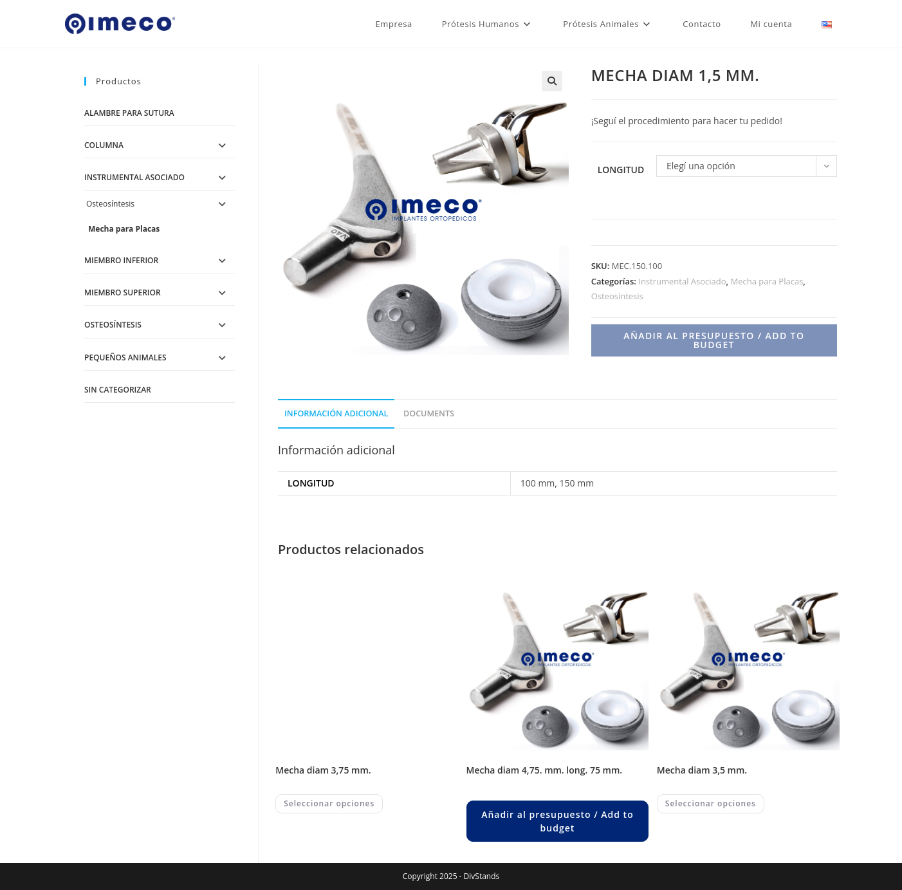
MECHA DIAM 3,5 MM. (702, 770)
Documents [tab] (428, 413)
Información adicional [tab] (336, 413)
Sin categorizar (117, 389)
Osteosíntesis (617, 296)
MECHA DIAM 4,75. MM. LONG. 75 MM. (544, 770)
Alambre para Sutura (129, 112)
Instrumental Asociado (682, 281)
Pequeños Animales (125, 357)
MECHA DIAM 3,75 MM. (323, 770)
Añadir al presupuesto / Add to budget (713, 340)
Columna (104, 145)
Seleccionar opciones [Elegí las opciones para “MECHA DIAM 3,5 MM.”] (710, 803)
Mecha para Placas (766, 281)
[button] (552, 81)
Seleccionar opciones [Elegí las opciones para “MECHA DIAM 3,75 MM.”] (329, 803)
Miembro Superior (122, 292)
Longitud (621, 169)
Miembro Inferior (121, 260)
